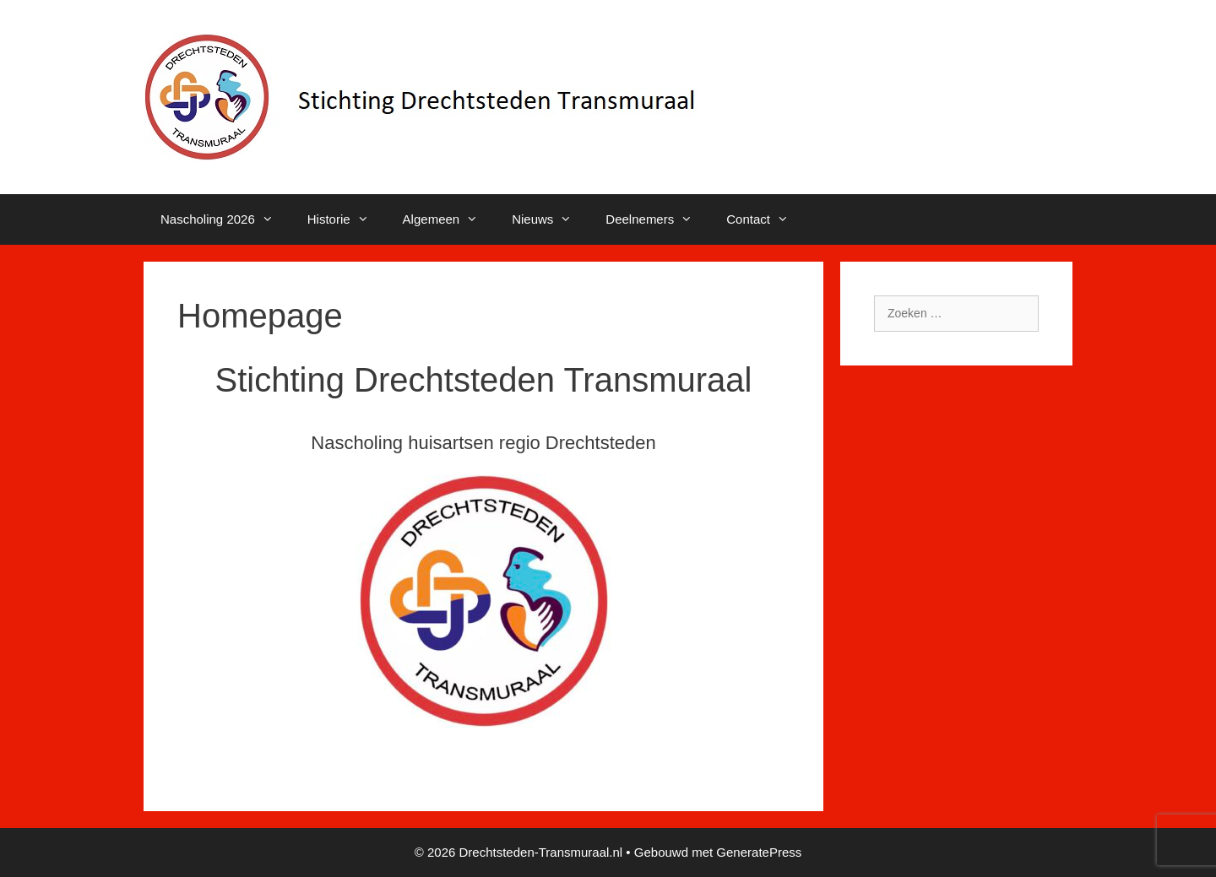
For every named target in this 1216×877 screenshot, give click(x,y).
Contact (766, 219)
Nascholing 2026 (225, 219)
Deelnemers (657, 219)
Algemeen (449, 219)
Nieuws (550, 219)
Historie (346, 219)
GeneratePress (758, 852)
